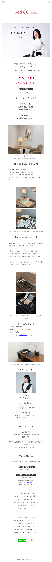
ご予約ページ (23, 335)
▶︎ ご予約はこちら (26, 89)
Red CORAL (22, 559)
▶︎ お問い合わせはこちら (26, 475)
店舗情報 (26, 445)
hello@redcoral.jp (28, 482)
